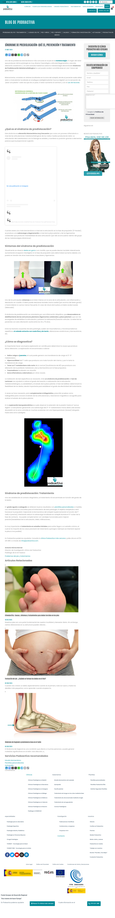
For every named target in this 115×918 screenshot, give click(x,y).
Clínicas (29, 775)
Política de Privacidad (42, 864)
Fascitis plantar (58, 789)
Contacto (61, 836)
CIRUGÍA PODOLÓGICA (61, 6)
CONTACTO (92, 10)
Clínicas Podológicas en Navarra (37, 806)
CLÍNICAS (27, 6)
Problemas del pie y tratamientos (14, 32)
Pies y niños (45, 32)
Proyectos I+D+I (63, 830)
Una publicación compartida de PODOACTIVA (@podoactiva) (33, 222)
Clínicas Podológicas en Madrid (37, 780)
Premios (92, 830)
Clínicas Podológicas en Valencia (37, 802)
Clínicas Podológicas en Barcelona (38, 784)
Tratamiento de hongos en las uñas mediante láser (69, 793)
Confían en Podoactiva (96, 826)
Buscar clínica (97, 54)
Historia (92, 822)
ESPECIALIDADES (88, 6)
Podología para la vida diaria (15, 822)
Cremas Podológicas (60, 806)
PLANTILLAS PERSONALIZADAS (42, 6)
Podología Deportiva (13, 826)
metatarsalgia (61, 61)
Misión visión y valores (96, 839)
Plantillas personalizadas (97, 780)
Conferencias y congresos (67, 826)
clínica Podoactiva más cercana (53, 538)
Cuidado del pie (33, 32)
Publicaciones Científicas (66, 822)
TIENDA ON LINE (104, 10)
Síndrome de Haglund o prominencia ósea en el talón (23, 742)
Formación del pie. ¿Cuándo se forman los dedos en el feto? (25, 678)
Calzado (66, 32)
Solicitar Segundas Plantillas (98, 789)
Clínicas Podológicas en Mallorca (37, 798)
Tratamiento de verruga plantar (63, 802)
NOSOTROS (99, 6)
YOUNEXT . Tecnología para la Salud (17, 844)
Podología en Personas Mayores (16, 835)
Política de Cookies (58, 864)
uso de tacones (73, 82)
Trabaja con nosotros (96, 848)
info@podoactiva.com (29, 541)
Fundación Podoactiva (96, 857)
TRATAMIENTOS (76, 6)
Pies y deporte (56, 32)
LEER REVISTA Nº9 (93, 176)
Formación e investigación (80, 32)
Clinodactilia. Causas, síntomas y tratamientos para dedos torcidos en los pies (32, 615)
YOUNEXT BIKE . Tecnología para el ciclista (19, 848)
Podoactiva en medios (96, 844)
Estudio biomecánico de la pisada (64, 780)
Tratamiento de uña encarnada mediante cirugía (68, 798)
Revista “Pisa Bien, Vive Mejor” (98, 852)
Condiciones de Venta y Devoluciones (78, 864)
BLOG (107, 6)
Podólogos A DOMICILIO (34, 811)
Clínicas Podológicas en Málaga (37, 793)
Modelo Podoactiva (95, 835)
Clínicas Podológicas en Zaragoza (38, 789)
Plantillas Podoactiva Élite (97, 784)
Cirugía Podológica (12, 839)
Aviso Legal (29, 864)
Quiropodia (57, 784)
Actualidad (96, 32)
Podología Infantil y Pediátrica (15, 830)
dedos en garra (29, 250)
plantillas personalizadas (64, 507)
